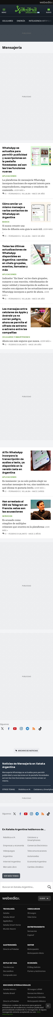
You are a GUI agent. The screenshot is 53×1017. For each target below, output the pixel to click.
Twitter (2, 728)
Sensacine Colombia (36, 997)
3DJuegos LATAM (34, 989)
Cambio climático (35, 866)
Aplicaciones (9, 176)
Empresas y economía (13, 845)
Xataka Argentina (26, 10)
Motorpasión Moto (35, 953)
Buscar (49, 887)
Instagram (21, 728)
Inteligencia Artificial (40, 20)
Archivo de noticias (28, 750)
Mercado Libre (10, 866)
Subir (42, 898)
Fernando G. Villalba (19, 193)
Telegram (27, 728)
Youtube (15, 728)
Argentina (7, 856)
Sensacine (32, 931)
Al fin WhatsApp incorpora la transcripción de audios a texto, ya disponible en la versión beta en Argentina (13, 462)
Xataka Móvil (8, 917)
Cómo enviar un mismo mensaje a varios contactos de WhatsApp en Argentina (15, 210)
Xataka (6, 913)
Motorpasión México (36, 1001)
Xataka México (9, 989)
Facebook (8, 728)
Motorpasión (33, 949)
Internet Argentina (11, 861)
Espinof (30, 935)
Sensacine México (35, 993)
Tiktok (40, 728)
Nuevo (48, 12)
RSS (34, 728)
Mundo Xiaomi (9, 928)
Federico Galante (18, 344)
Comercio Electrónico (37, 845)
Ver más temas (11, 875)
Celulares (7, 20)
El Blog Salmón (33, 967)
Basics (5, 222)
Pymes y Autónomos (36, 971)
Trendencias (8, 967)
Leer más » (19, 190)
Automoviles (33, 856)
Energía (21, 20)
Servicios (7, 516)
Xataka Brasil (9, 993)
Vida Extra (31, 917)
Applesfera (8, 921)
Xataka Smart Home (12, 924)
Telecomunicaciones (37, 850)
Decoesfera (8, 971)
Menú (4, 12)
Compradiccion (10, 975)
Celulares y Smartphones (16, 337)
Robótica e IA (24, 789)
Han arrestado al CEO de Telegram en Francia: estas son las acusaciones (15, 506)
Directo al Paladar (11, 949)
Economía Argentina (36, 861)
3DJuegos (31, 913)
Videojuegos (9, 850)
